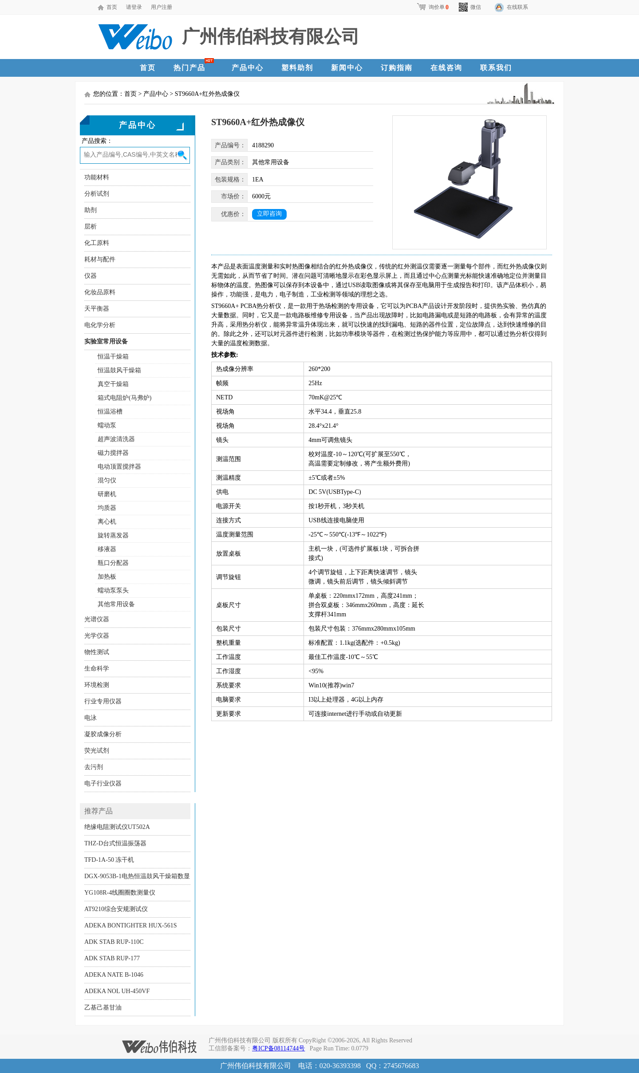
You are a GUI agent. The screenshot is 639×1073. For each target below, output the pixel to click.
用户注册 (161, 7)
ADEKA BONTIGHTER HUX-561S (130, 925)
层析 (90, 226)
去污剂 (93, 767)
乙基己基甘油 (103, 1007)
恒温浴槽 (110, 411)
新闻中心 (347, 67)
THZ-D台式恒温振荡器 (115, 843)
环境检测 (96, 685)
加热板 (107, 576)
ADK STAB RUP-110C (114, 942)
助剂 (90, 210)
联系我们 (496, 67)
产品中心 (248, 67)
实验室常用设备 (106, 341)
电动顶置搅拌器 (119, 466)
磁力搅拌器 (113, 453)
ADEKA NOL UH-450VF (117, 991)
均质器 (107, 508)
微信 (470, 7)
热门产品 (189, 67)
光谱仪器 (96, 619)
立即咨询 (269, 213)
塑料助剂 (297, 67)
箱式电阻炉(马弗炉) (124, 397)
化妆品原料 (99, 292)
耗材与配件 (99, 259)
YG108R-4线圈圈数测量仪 (119, 892)
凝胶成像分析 (103, 734)
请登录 (134, 7)
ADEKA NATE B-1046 (113, 974)
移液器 (107, 549)
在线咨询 (446, 67)
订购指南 (397, 67)
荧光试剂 (96, 750)
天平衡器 (96, 308)
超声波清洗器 (116, 439)
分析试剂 (96, 193)
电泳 (90, 717)
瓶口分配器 (113, 563)
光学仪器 (96, 635)
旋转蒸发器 (113, 535)
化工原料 (96, 243)
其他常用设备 (116, 604)
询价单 (432, 7)
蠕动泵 (107, 425)
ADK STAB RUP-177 (112, 958)
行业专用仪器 (103, 701)
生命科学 (96, 668)
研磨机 (107, 494)
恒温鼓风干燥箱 (119, 370)
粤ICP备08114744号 (278, 1048)
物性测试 (96, 652)
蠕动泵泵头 (113, 590)
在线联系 (517, 7)
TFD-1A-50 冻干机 (109, 859)
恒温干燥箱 (113, 356)
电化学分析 (99, 325)
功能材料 (96, 177)
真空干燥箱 (113, 384)
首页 (111, 7)
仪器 (90, 275)
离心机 (107, 521)
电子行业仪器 (103, 783)
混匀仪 (107, 480)
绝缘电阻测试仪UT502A (117, 827)
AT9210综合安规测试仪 (116, 909)
